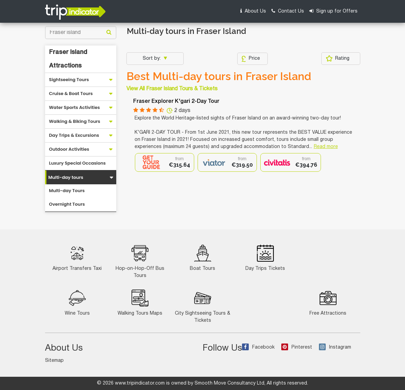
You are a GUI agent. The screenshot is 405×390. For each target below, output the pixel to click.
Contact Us (287, 11)
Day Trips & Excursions (74, 135)
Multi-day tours (65, 177)
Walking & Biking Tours (74, 121)
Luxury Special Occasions (77, 163)
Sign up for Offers (333, 11)
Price (250, 58)
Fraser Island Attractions (68, 59)
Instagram (335, 347)
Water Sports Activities (74, 107)
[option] (164, 162)
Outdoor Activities (69, 149)
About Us (253, 11)
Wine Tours (77, 303)
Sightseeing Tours (69, 79)
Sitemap (54, 360)
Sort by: (152, 58)
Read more (326, 147)
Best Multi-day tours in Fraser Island (218, 76)
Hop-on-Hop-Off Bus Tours (140, 261)
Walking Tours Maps (140, 303)
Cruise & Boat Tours (71, 93)
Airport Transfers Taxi (77, 258)
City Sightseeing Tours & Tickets (202, 306)
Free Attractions (327, 303)
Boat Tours (202, 258)
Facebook (258, 347)
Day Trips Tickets (265, 258)
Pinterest (296, 347)
